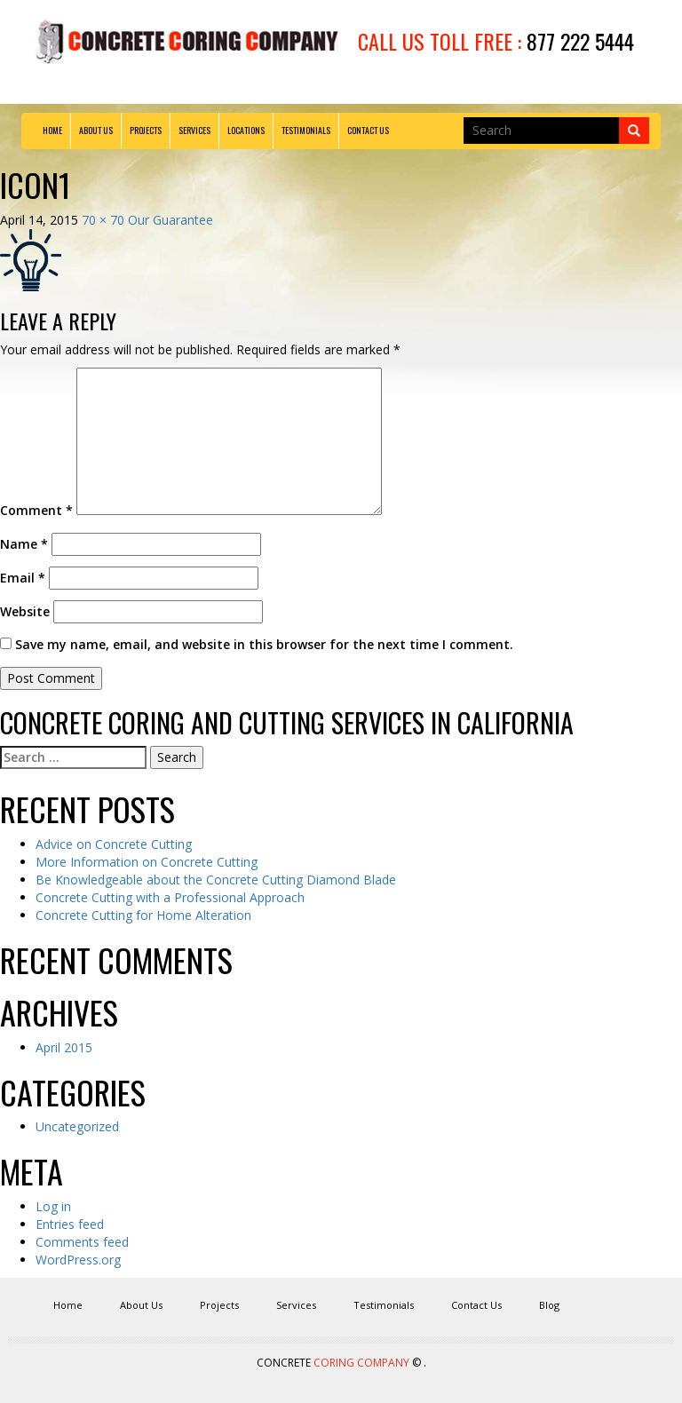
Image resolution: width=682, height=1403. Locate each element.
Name (24, 543)
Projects (146, 130)
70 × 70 (103, 219)
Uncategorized (77, 1126)
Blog (549, 1305)
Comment (36, 510)
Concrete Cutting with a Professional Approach (170, 897)
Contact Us (368, 130)
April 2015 (64, 1047)
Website (25, 611)
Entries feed (70, 1224)
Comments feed (82, 1241)
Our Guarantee (170, 219)
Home (52, 130)
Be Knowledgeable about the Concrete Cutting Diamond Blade (216, 879)
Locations (246, 130)
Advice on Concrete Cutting (114, 844)
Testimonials (306, 130)
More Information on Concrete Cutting (147, 861)
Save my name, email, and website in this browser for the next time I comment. (264, 644)
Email (22, 577)
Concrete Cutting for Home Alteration (143, 915)
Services (194, 130)
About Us (96, 130)
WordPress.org (78, 1259)
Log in (53, 1206)
